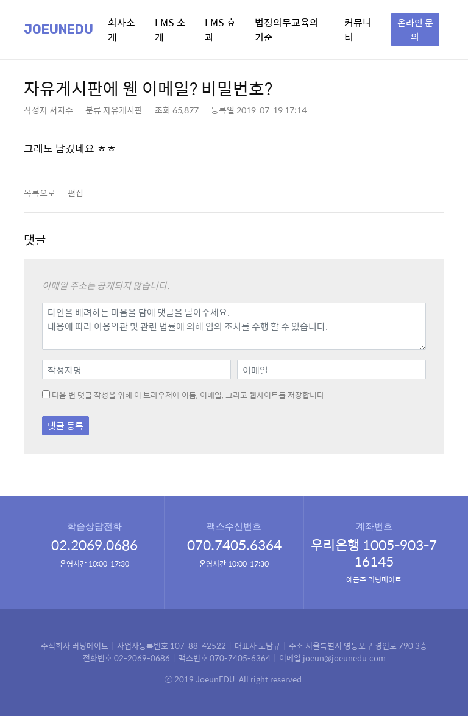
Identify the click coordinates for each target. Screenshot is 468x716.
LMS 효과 (220, 30)
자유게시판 (123, 109)
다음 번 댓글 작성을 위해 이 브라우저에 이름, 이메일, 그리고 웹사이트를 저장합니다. (189, 395)
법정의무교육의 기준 (287, 30)
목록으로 (39, 192)
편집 (75, 192)
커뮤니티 (358, 30)
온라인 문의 (415, 29)
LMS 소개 (170, 30)
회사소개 (121, 30)
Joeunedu (58, 29)
